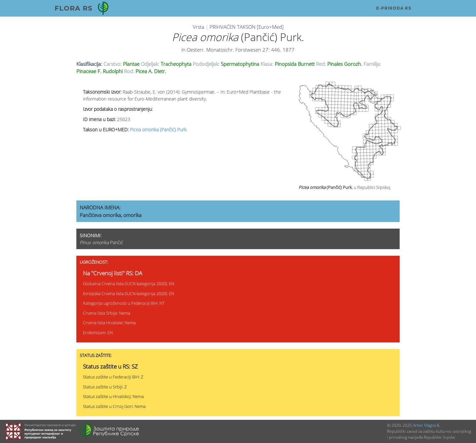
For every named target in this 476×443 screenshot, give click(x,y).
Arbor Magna (424, 425)
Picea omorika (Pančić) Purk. (158, 129)
